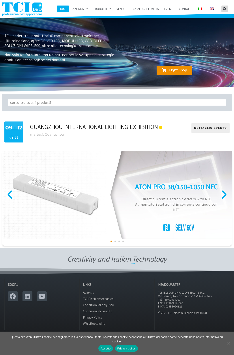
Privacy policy (126, 348)
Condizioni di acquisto (98, 309)
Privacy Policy (92, 321)
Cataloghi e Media (146, 9)
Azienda (80, 9)
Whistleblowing (94, 327)
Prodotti (102, 9)
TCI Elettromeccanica (98, 303)
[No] (228, 343)
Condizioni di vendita (97, 315)
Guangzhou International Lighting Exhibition (94, 130)
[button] (224, 9)
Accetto (105, 348)
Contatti (185, 9)
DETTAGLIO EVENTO (210, 131)
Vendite (121, 9)
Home (63, 9)
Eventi (168, 9)
